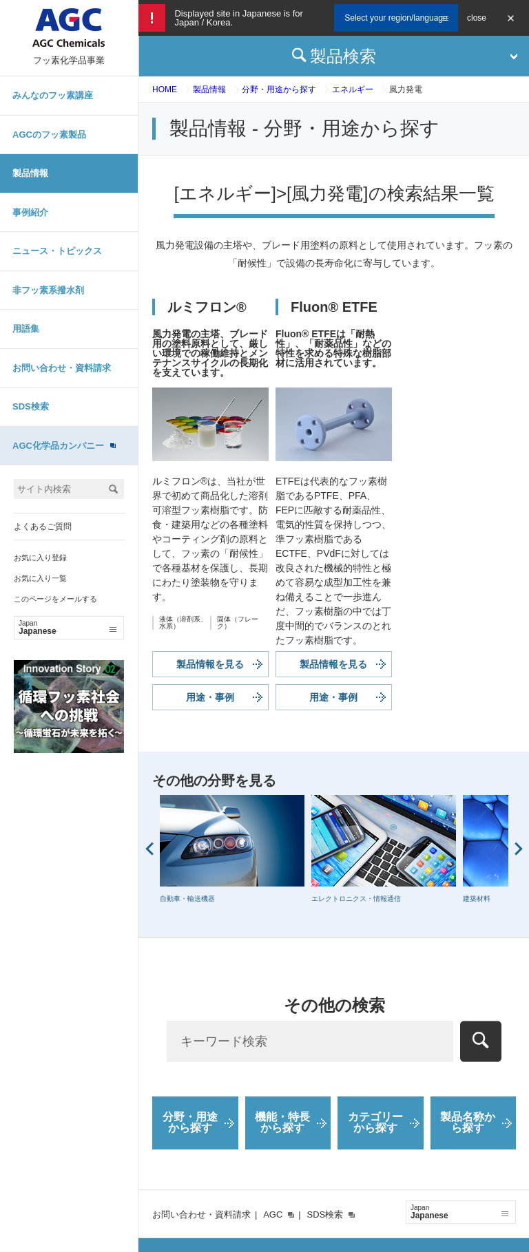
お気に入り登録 (40, 557)
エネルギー (352, 89)
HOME (164, 89)
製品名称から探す (467, 1122)
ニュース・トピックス (57, 251)
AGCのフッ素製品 (49, 134)
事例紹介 (30, 212)
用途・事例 (210, 697)
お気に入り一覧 (40, 578)
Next (519, 849)
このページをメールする (55, 599)
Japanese (67, 627)
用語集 (25, 328)
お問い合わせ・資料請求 (61, 368)
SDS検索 (30, 406)
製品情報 (30, 173)
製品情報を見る (210, 664)
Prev (149, 849)
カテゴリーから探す (375, 1122)
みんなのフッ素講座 (52, 95)
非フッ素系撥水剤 (48, 290)
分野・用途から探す (279, 89)
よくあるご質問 (43, 526)
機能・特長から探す (282, 1122)
